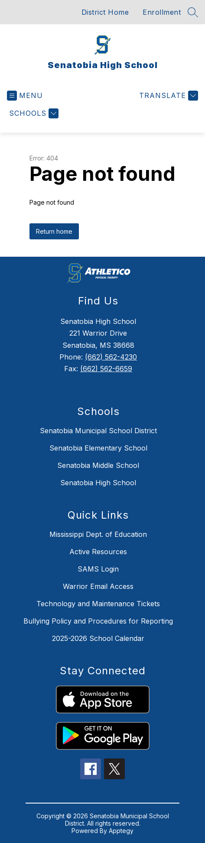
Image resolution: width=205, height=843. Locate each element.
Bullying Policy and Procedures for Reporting (98, 621)
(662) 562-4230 (111, 357)
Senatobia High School (98, 482)
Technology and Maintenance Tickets (98, 603)
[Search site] (193, 12)
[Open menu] (25, 95)
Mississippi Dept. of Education (98, 534)
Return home (54, 231)
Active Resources (98, 551)
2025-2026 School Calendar (98, 638)
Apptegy (121, 830)
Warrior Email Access (98, 586)
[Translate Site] (167, 95)
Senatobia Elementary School (98, 448)
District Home (105, 12)
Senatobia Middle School (98, 465)
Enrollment (162, 12)
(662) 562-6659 (106, 368)
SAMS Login (98, 569)
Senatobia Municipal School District (98, 430)
